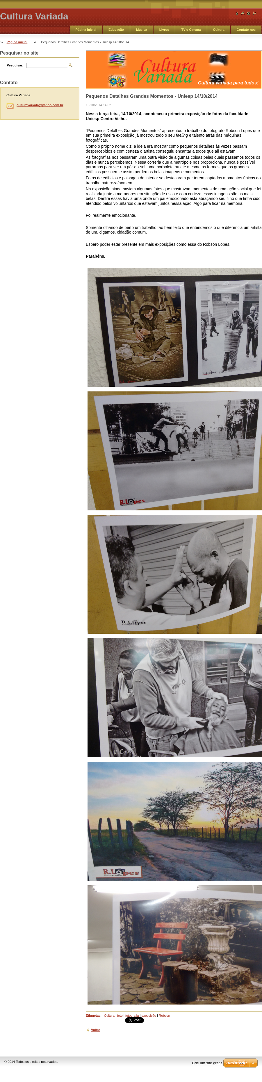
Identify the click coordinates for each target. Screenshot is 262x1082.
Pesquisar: (15, 65)
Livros (164, 29)
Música (141, 29)
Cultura (218, 29)
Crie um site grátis (207, 1063)
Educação (116, 29)
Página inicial (86, 29)
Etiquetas (93, 1015)
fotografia (132, 1015)
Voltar (95, 1030)
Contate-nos (246, 29)
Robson (164, 1015)
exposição (149, 1015)
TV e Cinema (191, 29)
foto (120, 1015)
